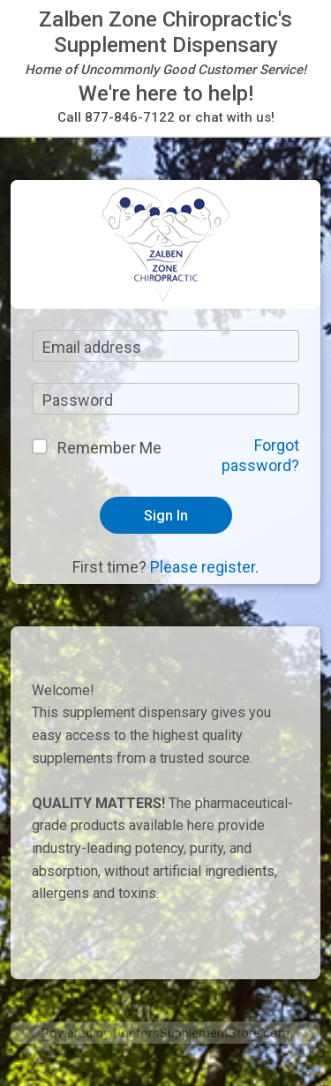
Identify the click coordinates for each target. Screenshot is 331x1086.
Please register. (204, 567)
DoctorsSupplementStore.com (201, 1033)
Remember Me (109, 447)
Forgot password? (260, 455)
